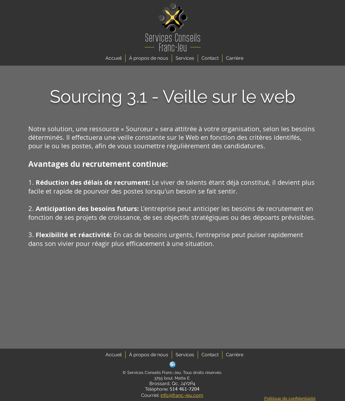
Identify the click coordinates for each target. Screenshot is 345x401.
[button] (185, 58)
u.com (196, 395)
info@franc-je (175, 395)
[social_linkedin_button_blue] (172, 364)
